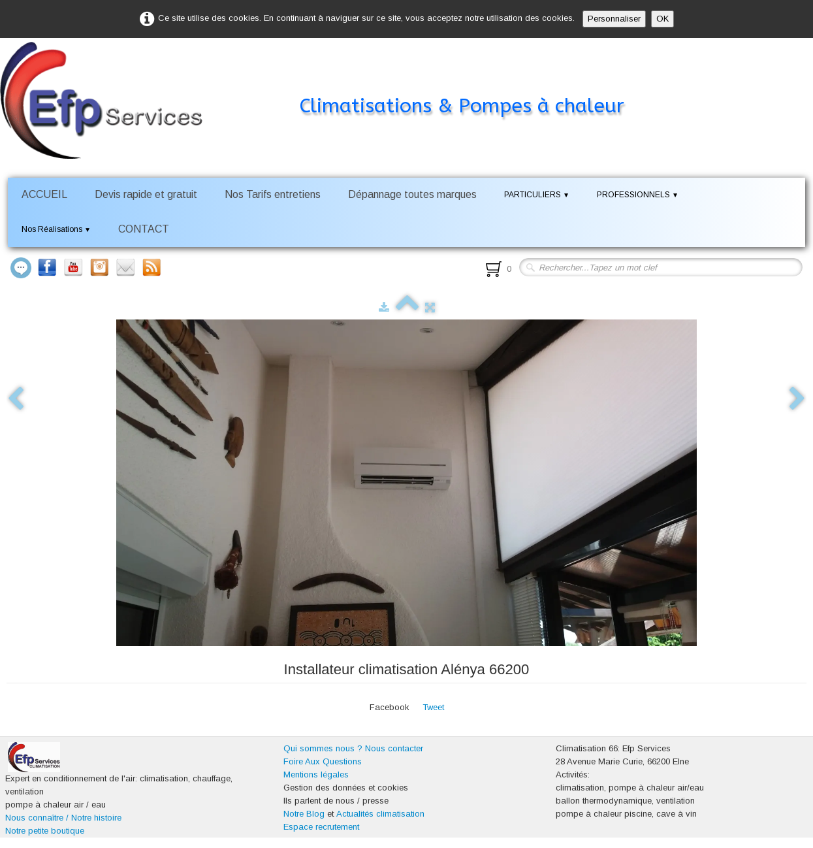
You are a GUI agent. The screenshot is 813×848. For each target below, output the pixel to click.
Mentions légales (316, 774)
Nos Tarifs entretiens (273, 194)
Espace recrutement (321, 827)
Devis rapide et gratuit (146, 194)
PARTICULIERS (536, 194)
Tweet (433, 707)
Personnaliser (614, 19)
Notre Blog (304, 814)
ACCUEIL (44, 194)
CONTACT (143, 229)
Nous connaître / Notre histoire (63, 818)
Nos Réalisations (56, 229)
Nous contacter (394, 748)
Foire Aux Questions (322, 761)
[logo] (331, 81)
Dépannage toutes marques (412, 194)
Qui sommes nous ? (322, 748)
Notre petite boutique (44, 831)
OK (662, 19)
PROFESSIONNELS (637, 194)
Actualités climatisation (380, 814)
